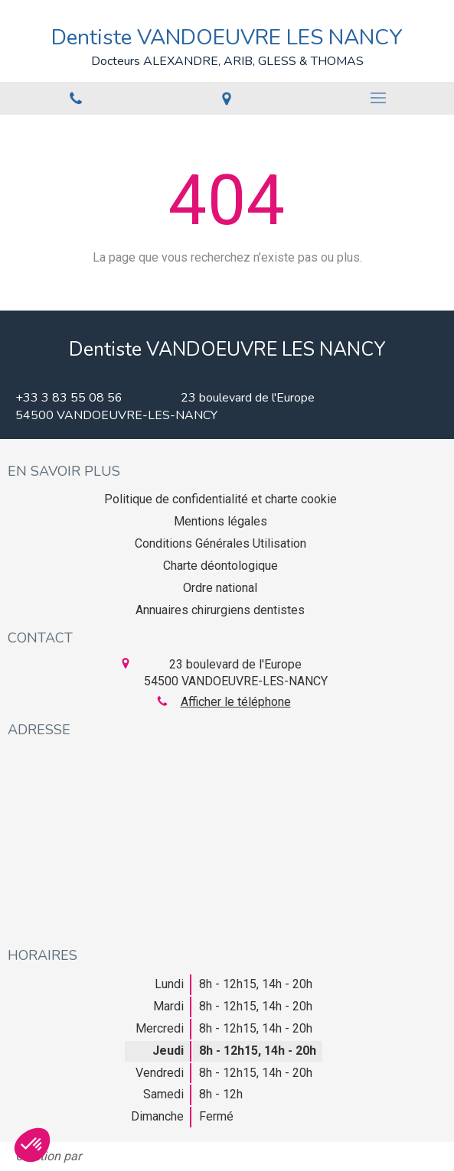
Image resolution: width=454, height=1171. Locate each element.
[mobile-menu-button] (378, 98)
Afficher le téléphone (236, 701)
